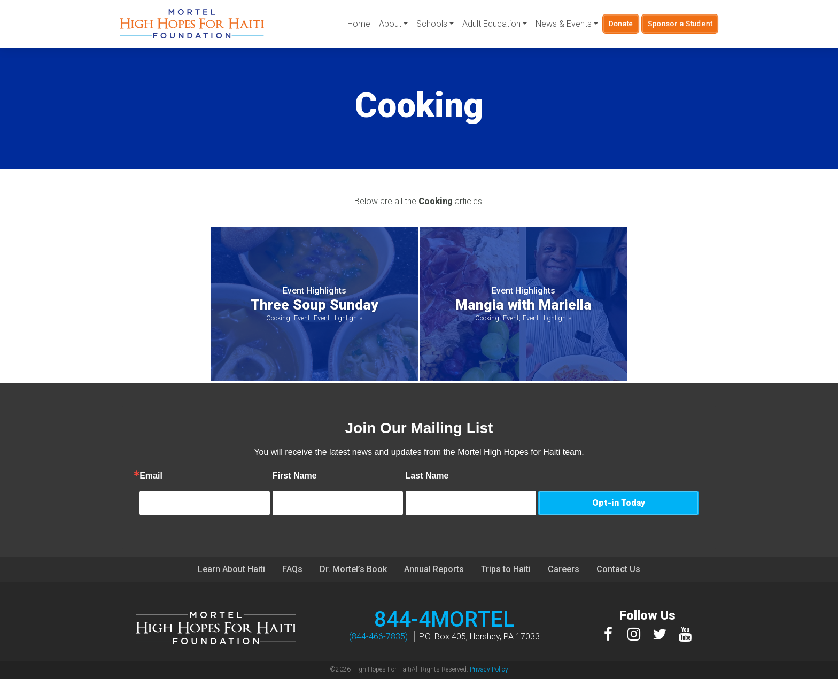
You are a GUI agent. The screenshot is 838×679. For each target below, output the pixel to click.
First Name (341, 476)
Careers (563, 569)
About (390, 24)
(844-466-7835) (378, 636)
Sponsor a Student (680, 23)
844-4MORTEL (444, 619)
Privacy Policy (489, 669)
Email (196, 476)
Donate (621, 23)
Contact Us (618, 569)
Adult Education (491, 24)
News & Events (564, 24)
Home (358, 24)
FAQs (292, 569)
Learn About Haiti (231, 569)
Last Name (473, 476)
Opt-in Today (618, 503)
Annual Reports (434, 569)
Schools (431, 24)
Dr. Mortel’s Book (353, 569)
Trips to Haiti (506, 569)
